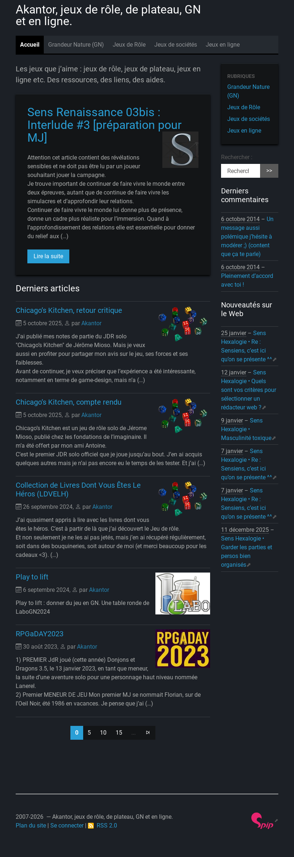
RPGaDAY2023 (39, 633)
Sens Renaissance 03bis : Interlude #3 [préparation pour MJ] (104, 125)
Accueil (29, 44)
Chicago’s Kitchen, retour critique (69, 310)
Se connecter (67, 825)
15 (119, 732)
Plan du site (31, 825)
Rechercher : (236, 157)
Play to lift (32, 577)
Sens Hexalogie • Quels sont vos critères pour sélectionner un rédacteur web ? (248, 390)
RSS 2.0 (102, 825)
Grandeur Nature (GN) (76, 44)
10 (103, 732)
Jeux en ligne (223, 44)
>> (269, 170)
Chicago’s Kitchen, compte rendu (68, 402)
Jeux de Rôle (129, 44)
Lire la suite (48, 256)
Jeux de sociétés (175, 44)
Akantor (91, 323)
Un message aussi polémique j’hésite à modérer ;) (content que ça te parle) (247, 237)
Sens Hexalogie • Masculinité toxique (246, 429)
